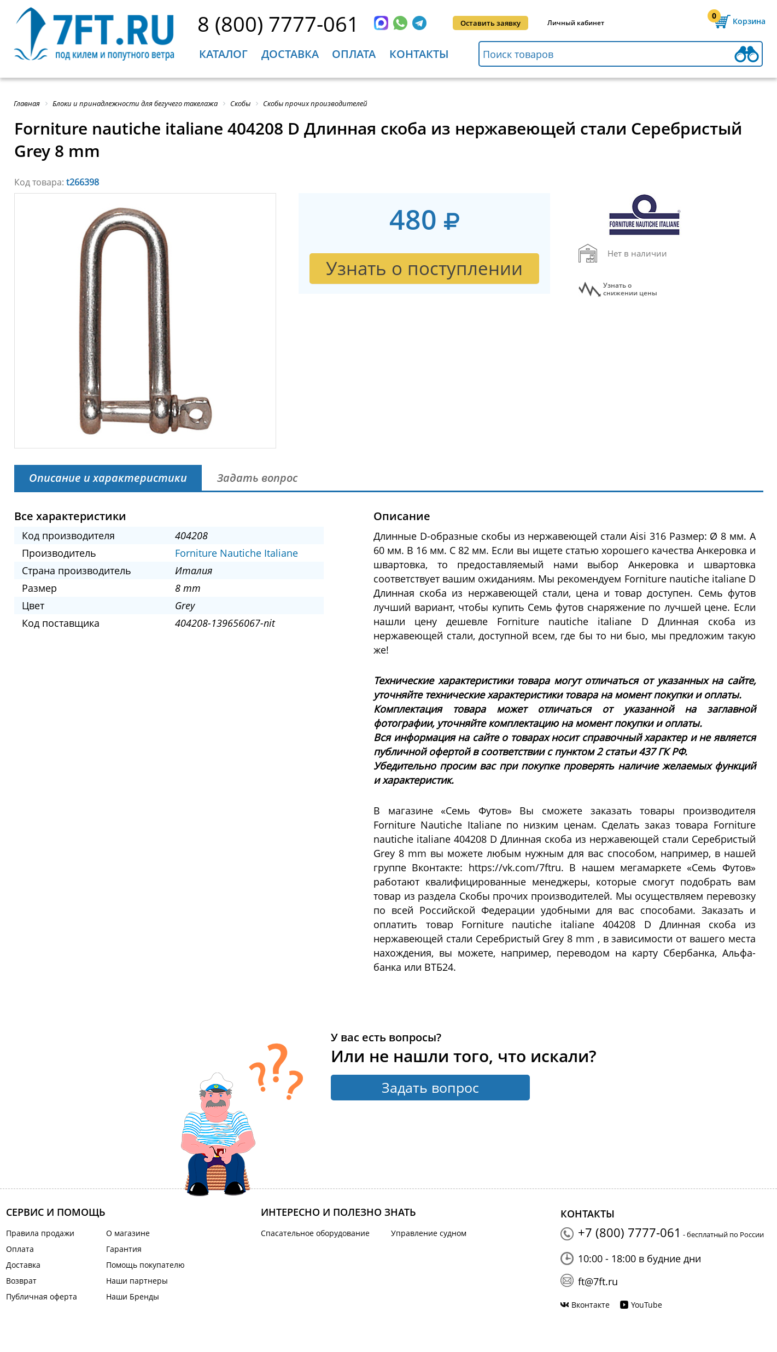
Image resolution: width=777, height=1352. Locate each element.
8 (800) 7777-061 (278, 23)
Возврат (21, 1280)
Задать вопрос (430, 1087)
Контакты (419, 53)
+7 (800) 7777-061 (629, 1232)
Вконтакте (590, 1305)
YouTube (646, 1305)
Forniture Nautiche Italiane (236, 553)
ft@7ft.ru (598, 1281)
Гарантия (124, 1249)
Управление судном (428, 1233)
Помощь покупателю (145, 1265)
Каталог (223, 53)
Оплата (354, 53)
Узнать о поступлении (424, 268)
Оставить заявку (490, 23)
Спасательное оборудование (315, 1233)
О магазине (128, 1233)
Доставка (290, 53)
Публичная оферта (41, 1296)
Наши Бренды (132, 1296)
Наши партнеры (137, 1280)
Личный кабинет (575, 22)
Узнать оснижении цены (630, 289)
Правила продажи (40, 1233)
